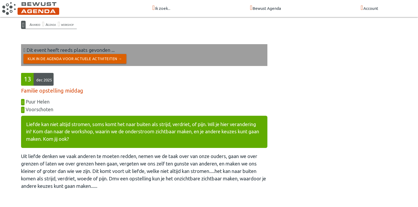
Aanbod (35, 24)
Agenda (51, 24)
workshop (67, 24)
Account (369, 8)
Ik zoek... (161, 8)
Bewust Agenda (265, 8)
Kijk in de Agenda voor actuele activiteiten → (75, 59)
